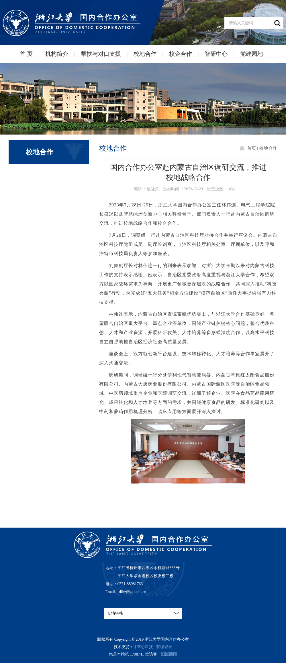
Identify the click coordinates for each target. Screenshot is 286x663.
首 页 (26, 54)
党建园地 (251, 54)
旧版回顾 (169, 654)
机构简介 (56, 54)
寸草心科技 (143, 647)
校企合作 (180, 54)
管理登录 (164, 647)
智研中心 (216, 54)
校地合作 (145, 54)
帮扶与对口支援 (101, 54)
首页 (251, 148)
